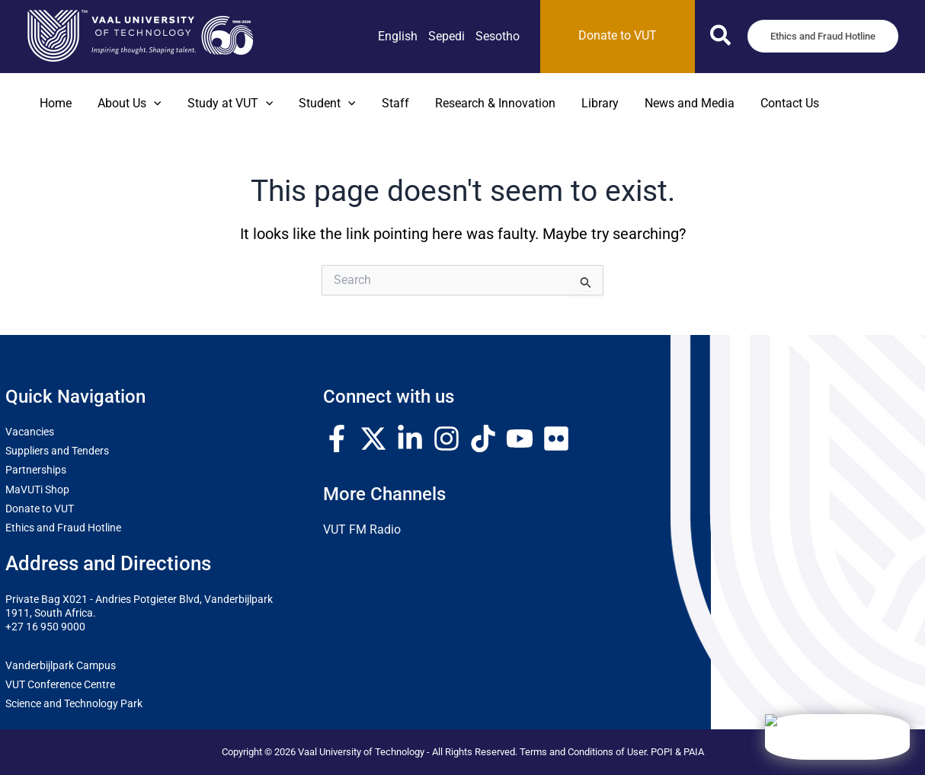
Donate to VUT (39, 508)
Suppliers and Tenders (57, 451)
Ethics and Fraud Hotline (63, 527)
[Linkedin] (410, 438)
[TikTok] (483, 438)
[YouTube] (519, 438)
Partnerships (35, 470)
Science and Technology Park (73, 703)
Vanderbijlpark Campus (60, 665)
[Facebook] (336, 438)
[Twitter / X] (373, 438)
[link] (398, 36)
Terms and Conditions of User (583, 751)
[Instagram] (446, 438)
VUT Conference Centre (60, 684)
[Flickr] (556, 438)
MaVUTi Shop (37, 489)
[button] (721, 38)
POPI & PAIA (677, 751)
